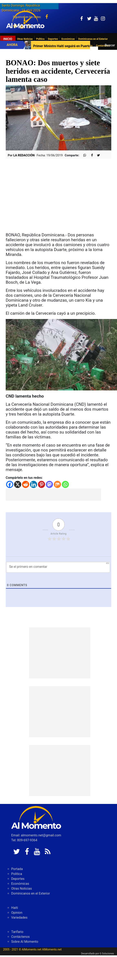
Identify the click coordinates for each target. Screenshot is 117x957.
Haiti (14, 908)
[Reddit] (25, 484)
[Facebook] (9, 484)
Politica (40, 39)
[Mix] (57, 484)
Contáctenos (20, 937)
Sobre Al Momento (24, 942)
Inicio (7, 39)
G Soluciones (107, 953)
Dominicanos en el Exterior (93, 39)
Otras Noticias (25, 39)
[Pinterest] (41, 484)
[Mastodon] (49, 484)
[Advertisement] (53, 494)
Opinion (16, 913)
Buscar (110, 45)
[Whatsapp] (65, 484)
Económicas (68, 39)
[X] (17, 484)
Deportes (53, 39)
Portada (17, 869)
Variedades (19, 917)
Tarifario (17, 932)
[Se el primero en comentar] (58, 567)
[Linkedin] (33, 484)
